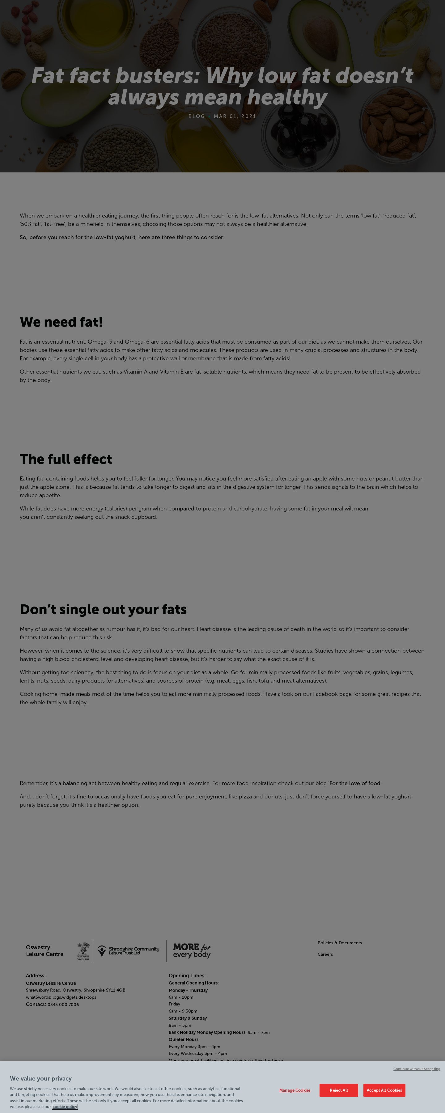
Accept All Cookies (384, 1094)
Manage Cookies (295, 1094)
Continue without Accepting (416, 1073)
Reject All (339, 1094)
